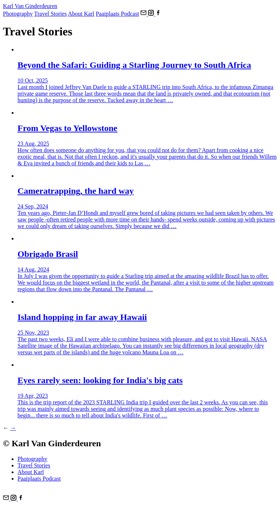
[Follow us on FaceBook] (158, 14)
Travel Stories (50, 14)
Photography (18, 14)
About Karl (81, 14)
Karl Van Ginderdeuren (30, 6)
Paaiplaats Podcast (117, 14)
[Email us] (144, 14)
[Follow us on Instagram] (151, 14)
